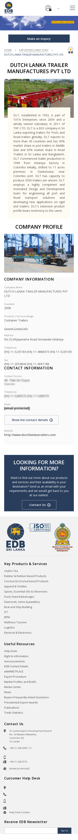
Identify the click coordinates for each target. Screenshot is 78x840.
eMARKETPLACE (14, 671)
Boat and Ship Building (18, 607)
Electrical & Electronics (18, 632)
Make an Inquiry (39, 39)
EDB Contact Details (16, 666)
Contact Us (37, 505)
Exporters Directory (33, 50)
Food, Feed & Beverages (19, 596)
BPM (7, 617)
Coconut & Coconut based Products (26, 581)
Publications (11, 707)
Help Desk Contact (19, 812)
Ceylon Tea (11, 571)
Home (8, 50)
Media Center (12, 687)
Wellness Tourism (15, 622)
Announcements (14, 661)
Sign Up (64, 830)
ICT (6, 612)
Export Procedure (15, 676)
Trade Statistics (13, 712)
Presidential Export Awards (21, 702)
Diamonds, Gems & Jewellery (22, 602)
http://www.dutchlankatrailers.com (30, 435)
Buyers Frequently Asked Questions (26, 697)
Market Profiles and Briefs (20, 682)
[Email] (31, 831)
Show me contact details (30, 420)
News (7, 692)
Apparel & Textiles (15, 586)
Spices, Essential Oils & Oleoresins (25, 591)
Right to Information (16, 656)
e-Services (48, 6)
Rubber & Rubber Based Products (25, 576)
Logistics (9, 627)
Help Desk (10, 651)
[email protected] (17, 408)
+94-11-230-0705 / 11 (20, 748)
